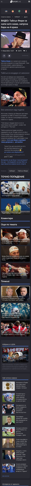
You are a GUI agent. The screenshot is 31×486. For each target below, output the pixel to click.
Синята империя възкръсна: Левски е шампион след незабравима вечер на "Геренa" (22, 467)
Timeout (5, 281)
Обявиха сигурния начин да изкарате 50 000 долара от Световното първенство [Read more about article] (12, 315)
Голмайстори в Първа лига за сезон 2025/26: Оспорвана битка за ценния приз (21, 397)
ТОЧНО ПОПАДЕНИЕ (12, 176)
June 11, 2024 (8, 157)
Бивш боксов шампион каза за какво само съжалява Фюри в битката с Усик (15, 258)
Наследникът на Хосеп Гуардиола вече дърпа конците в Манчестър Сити (21, 408)
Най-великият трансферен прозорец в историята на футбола (15, 195)
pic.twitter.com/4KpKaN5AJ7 (14, 152)
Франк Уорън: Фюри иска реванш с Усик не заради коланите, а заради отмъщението (15, 241)
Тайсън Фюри (5, 61)
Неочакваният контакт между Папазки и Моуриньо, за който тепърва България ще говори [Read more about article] (13, 298)
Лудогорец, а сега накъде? (11, 213)
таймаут (12, 171)
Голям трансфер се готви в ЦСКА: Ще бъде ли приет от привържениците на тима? (21, 443)
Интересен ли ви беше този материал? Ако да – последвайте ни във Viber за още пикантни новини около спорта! (14, 162)
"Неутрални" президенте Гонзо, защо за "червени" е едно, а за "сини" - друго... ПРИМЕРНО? (14, 359)
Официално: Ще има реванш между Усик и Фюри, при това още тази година (15, 275)
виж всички (5, 476)
